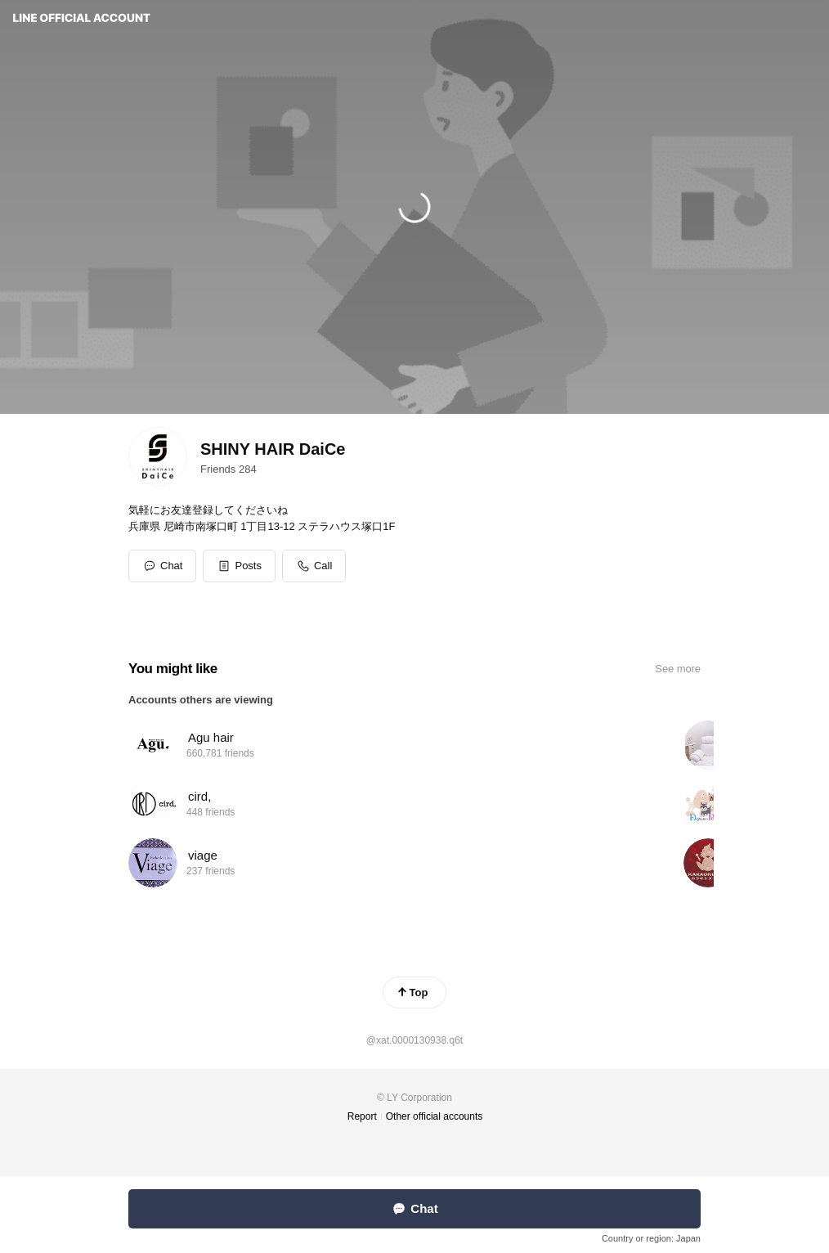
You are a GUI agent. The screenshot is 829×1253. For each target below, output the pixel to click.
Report (362, 1116)
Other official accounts (434, 1116)
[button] (239, 566)
